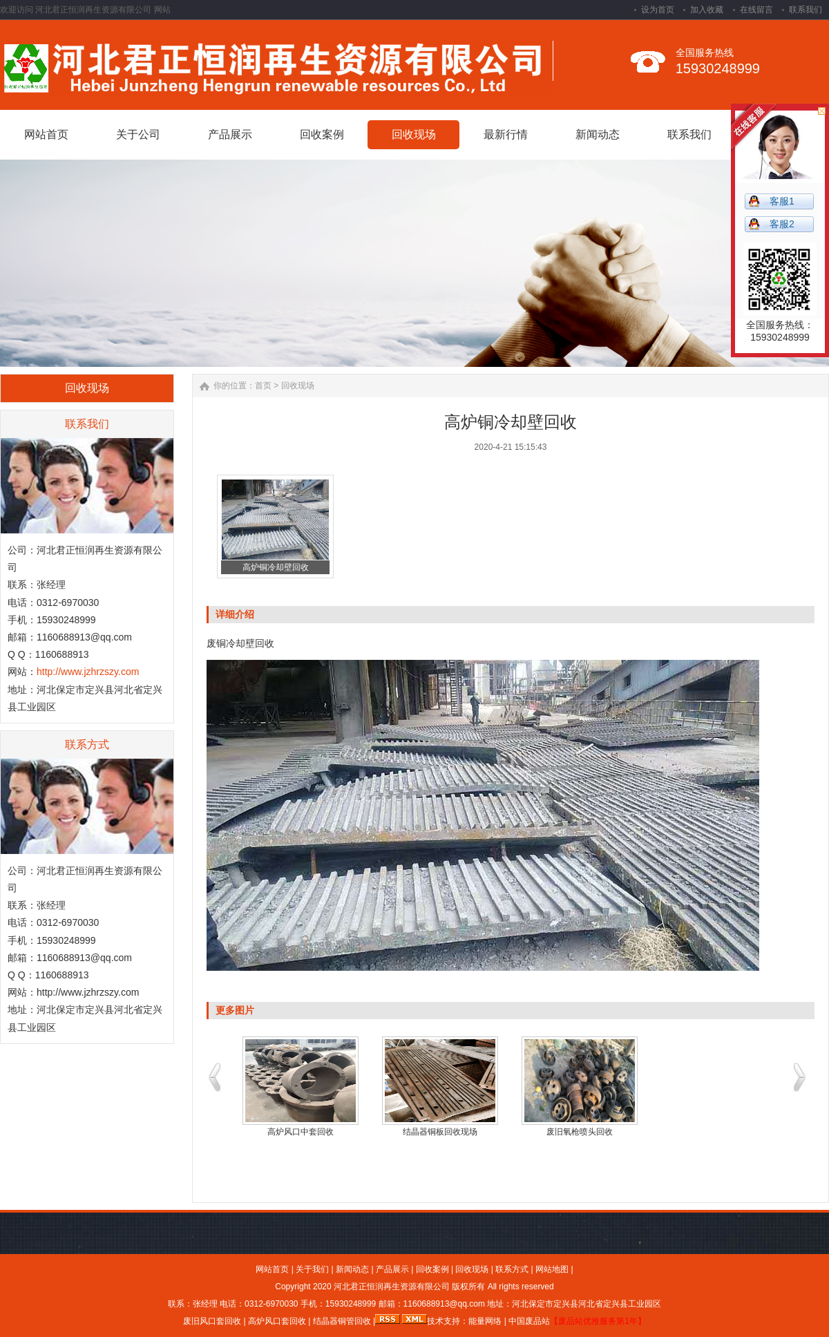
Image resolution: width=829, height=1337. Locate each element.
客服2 (782, 223)
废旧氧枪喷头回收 (579, 1132)
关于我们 (312, 1269)
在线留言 (756, 10)
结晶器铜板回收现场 (440, 1132)
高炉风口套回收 (277, 1321)
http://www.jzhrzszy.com (88, 671)
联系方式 (511, 1269)
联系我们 (805, 10)
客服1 (782, 201)
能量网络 (485, 1321)
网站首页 (272, 1269)
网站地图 (552, 1269)
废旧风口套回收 (212, 1321)
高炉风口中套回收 (300, 1132)
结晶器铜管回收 (340, 1321)
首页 (263, 385)
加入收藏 (706, 10)
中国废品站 (529, 1321)
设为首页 (657, 10)
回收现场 (297, 385)
